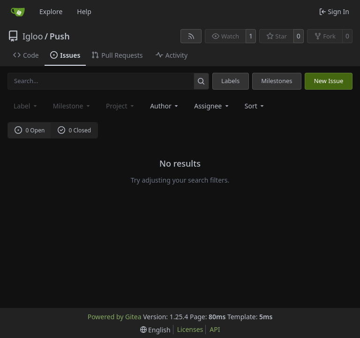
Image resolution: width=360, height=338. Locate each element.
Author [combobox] (165, 105)
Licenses (190, 329)
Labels (230, 81)
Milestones (276, 81)
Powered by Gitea (115, 316)
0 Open (30, 130)
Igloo (32, 36)
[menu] (255, 105)
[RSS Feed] (191, 36)
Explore (50, 11)
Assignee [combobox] (212, 105)
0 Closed (74, 130)
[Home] (18, 11)
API (215, 329)
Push (60, 36)
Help (84, 11)
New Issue (329, 81)
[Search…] (201, 81)
